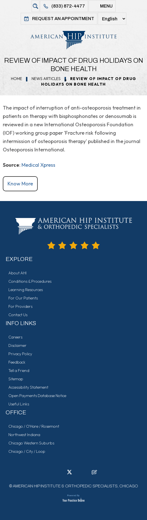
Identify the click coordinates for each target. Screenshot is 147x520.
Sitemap (15, 378)
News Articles (46, 78)
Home (16, 78)
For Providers (20, 306)
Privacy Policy (20, 353)
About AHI (17, 272)
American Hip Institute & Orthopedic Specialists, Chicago (75, 486)
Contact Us (17, 314)
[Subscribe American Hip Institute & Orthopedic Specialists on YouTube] (86, 474)
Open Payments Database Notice (37, 395)
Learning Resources (25, 289)
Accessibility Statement (28, 387)
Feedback (16, 362)
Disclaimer (17, 345)
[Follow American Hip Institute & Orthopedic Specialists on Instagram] (78, 474)
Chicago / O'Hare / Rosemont (33, 426)
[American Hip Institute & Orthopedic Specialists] (73, 40)
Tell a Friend (18, 370)
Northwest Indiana (24, 434)
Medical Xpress (38, 165)
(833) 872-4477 (68, 6)
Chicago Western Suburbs (31, 443)
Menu (106, 6)
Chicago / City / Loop (26, 451)
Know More (20, 183)
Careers (15, 337)
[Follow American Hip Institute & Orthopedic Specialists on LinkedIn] (61, 474)
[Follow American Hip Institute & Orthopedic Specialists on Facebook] (52, 474)
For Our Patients (23, 298)
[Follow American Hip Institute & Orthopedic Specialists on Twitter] (69, 474)
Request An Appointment (63, 18)
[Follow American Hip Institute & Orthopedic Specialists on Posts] (94, 474)
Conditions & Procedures (29, 281)
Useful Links (18, 404)
